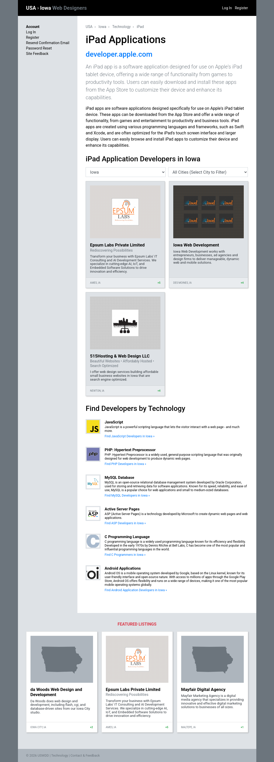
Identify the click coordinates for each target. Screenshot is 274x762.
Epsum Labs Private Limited (117, 245)
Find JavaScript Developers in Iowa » (129, 436)
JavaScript (114, 422)
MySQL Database (119, 477)
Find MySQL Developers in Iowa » (127, 495)
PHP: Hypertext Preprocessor (130, 450)
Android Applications (123, 568)
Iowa (63, 8)
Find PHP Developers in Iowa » (125, 464)
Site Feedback (37, 54)
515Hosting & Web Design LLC (119, 356)
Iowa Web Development (196, 245)
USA (31, 8)
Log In (227, 8)
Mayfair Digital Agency (203, 689)
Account (32, 27)
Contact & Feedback (85, 755)
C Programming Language (127, 537)
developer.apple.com (119, 54)
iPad (140, 27)
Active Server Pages (122, 509)
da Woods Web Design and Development (56, 692)
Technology (121, 27)
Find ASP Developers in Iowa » (125, 523)
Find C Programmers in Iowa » (125, 555)
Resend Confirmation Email (47, 43)
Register (241, 8)
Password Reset (39, 48)
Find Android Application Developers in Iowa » (136, 590)
